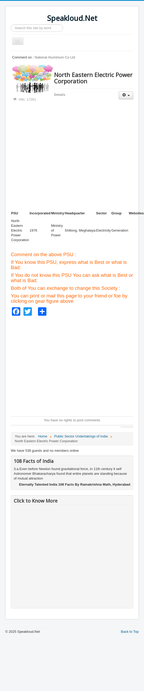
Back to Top (130, 632)
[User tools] (126, 95)
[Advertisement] (49, 156)
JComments (127, 427)
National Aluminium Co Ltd (55, 57)
